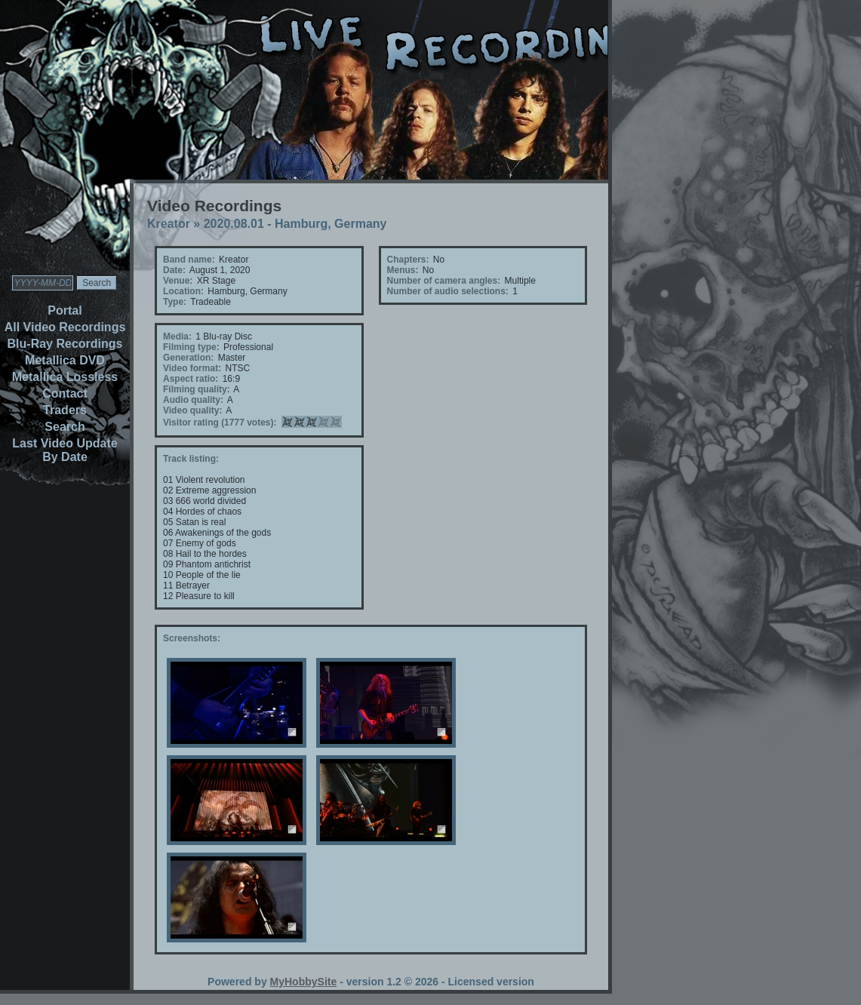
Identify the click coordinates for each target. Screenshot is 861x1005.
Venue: (177, 280)
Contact (65, 393)
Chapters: (408, 259)
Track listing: (191, 458)
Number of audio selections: (448, 291)
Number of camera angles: (444, 280)
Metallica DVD (65, 360)
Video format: (192, 368)
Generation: (188, 357)
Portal (64, 310)
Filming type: (191, 347)
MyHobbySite (303, 982)
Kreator (168, 223)
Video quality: (192, 410)
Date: (174, 270)
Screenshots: (191, 638)
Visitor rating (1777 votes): (220, 422)
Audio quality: (193, 400)
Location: (183, 291)
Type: (174, 302)
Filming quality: (196, 389)
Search (65, 426)
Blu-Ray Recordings (65, 343)
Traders (65, 410)
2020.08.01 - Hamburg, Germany (295, 223)
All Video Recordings (65, 327)
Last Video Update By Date (64, 450)
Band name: (189, 259)
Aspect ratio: (190, 378)
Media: (177, 336)
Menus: (403, 270)
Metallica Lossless (65, 376)
